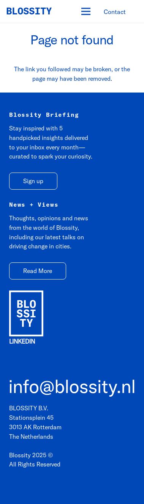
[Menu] (85, 11)
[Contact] (115, 12)
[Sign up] (33, 181)
